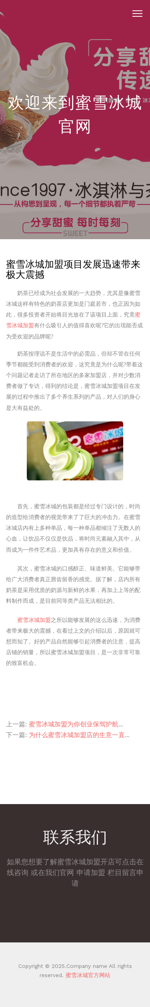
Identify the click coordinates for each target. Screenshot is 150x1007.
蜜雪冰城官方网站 (87, 975)
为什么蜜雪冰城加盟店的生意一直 (77, 735)
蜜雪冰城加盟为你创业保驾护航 (73, 724)
